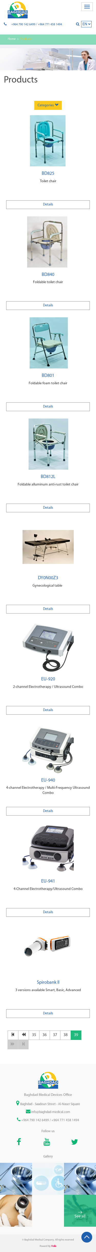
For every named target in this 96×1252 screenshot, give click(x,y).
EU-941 (48, 881)
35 (34, 1035)
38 (65, 1035)
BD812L (48, 476)
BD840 (48, 274)
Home (12, 39)
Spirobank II (48, 982)
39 (76, 1035)
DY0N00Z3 (48, 578)
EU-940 (48, 780)
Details (48, 204)
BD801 (48, 375)
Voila (53, 1246)
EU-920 (48, 679)
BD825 (48, 173)
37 (55, 1035)
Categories (48, 105)
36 (44, 1035)
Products (25, 39)
